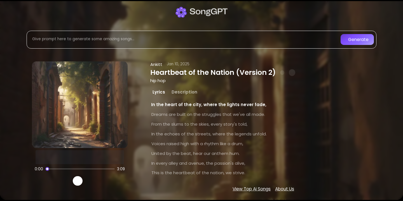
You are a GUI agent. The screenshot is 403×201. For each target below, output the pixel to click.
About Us (284, 189)
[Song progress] (80, 168)
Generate (358, 39)
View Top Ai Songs (252, 189)
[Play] (78, 181)
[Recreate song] (93, 181)
